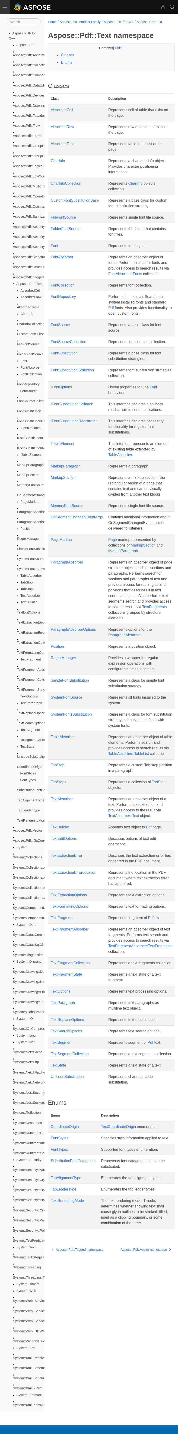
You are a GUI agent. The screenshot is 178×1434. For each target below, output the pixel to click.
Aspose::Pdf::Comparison (32, 75)
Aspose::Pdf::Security (29, 227)
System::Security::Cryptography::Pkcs (41, 1190)
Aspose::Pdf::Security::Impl (33, 247)
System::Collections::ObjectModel (38, 888)
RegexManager (28, 538)
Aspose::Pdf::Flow (26, 125)
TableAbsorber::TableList (128, 758)
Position (26, 528)
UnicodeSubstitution (32, 756)
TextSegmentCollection (34, 740)
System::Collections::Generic (34, 877)
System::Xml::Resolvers (30, 1358)
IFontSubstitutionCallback (36, 438)
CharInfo (26, 314)
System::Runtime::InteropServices (38, 1143)
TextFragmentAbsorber (34, 669)
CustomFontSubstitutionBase (38, 334)
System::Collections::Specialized (37, 898)
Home (52, 22)
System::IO (24, 1018)
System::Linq (26, 1035)
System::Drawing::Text (29, 1002)
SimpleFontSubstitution (34, 549)
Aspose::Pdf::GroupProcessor (35, 146)
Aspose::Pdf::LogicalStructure (35, 166)
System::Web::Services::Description (39, 1311)
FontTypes (28, 780)
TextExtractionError (31, 622)
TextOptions (29, 696)
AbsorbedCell (30, 290)
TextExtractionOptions (33, 642)
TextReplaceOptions (32, 713)
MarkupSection (28, 475)
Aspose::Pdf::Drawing (29, 105)
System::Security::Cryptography (36, 1180)
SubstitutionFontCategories (37, 790)
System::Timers (27, 1284)
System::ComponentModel (32, 908)
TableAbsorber (31, 575)
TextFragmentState (31, 689)
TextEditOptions (28, 612)
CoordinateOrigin (29, 767)
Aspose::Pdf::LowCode (30, 176)
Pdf (111, 313)
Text (104, 1132)
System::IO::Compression (32, 1028)
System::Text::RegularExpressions (38, 1257)
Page (112, 545)
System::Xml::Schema (29, 1368)
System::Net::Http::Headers (33, 1072)
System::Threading (27, 1267)
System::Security (28, 1160)
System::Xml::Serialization (32, 1378)
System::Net (25, 1042)
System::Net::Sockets (29, 1102)
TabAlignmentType (30, 800)
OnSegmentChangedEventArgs (40, 495)
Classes (67, 60)
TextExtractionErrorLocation (37, 632)
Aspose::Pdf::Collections (31, 65)
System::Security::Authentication (37, 1170)
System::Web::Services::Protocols (38, 1321)
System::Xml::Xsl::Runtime (32, 1405)
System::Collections (27, 857)
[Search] (24, 21)
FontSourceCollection (33, 401)
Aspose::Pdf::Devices (29, 95)
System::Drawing (29, 961)
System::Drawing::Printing (32, 992)
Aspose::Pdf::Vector (27, 830)
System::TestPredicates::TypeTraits (39, 1240)
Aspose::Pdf (25, 45)
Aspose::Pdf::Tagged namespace (77, 1265)
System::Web (26, 1291)
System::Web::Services (30, 1301)
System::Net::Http (26, 1062)
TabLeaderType (28, 810)
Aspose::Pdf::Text (29, 284)
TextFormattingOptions (34, 652)
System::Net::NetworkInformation (37, 1082)
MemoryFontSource (31, 485)
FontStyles (28, 773)
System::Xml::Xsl (29, 1395)
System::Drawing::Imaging (32, 982)
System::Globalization (29, 1012)
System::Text (25, 1247)
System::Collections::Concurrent (37, 867)
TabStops (27, 589)
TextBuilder (28, 602)
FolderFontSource (30, 354)
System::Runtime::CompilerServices (39, 1133)
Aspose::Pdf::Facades (29, 115)
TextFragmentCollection (34, 679)
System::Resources (27, 1123)
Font (23, 361)
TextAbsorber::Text (123, 821)
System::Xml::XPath (28, 1388)
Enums (67, 67)
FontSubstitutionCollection (36, 421)
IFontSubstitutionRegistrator (37, 448)
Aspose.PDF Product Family (80, 22)
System (22, 847)
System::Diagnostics (28, 955)
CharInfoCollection (30, 324)
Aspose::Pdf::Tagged (28, 277)
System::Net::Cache (28, 1052)
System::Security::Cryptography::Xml (40, 1210)
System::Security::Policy (31, 1230)
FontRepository (28, 384)
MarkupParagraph (30, 465)
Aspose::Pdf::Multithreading (33, 186)
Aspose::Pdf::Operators (30, 196)
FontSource (28, 391)
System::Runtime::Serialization (35, 1153)
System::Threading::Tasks (32, 1277)
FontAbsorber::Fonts (125, 279)
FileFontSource (28, 344)
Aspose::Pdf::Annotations (32, 55)
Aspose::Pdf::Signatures (31, 257)
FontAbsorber (30, 367)
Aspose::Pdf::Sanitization (31, 216)
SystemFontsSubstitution (35, 569)
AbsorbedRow (30, 297)
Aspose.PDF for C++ (119, 22)
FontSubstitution (29, 411)
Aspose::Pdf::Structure (29, 267)
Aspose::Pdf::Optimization (32, 206)
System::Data (26, 925)
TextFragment (30, 659)
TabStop (26, 582)
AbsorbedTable (28, 307)
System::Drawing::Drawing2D (35, 972)
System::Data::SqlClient (30, 945)
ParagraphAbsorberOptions (37, 522)
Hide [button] (114, 53)
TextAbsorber (30, 595)
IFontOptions (29, 428)
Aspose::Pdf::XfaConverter (32, 840)
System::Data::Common (30, 935)
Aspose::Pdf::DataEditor (31, 85)
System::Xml (25, 1348)
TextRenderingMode (32, 820)
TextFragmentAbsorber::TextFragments (140, 951)
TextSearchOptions (31, 723)
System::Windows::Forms (32, 1341)
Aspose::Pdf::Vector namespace (136, 1265)
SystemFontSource (31, 559)
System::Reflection (27, 1112)
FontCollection (31, 374)
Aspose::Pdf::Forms (27, 136)
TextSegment (30, 730)
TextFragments (154, 612)
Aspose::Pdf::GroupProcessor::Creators (42, 156)
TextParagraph (31, 703)
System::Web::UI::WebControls (36, 1331)
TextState (27, 746)
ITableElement (30, 455)
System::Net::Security (29, 1092)
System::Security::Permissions (35, 1220)
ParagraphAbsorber (31, 512)
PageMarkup (29, 502)
